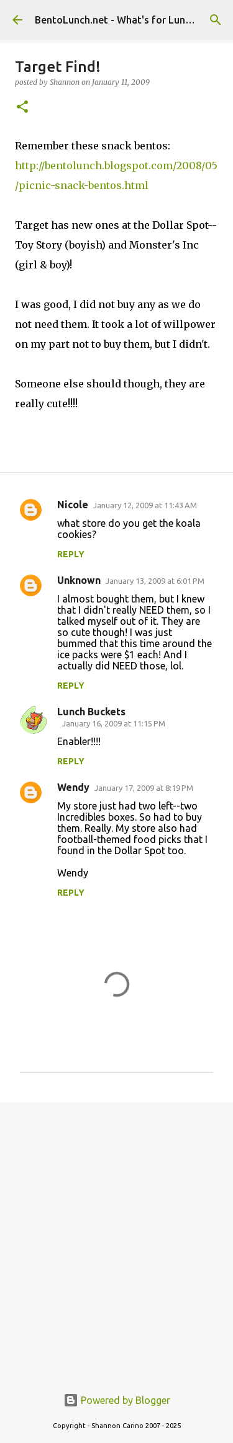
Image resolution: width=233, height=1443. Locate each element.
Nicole (72, 504)
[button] (22, 107)
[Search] (215, 20)
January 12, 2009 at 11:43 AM (145, 505)
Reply (71, 554)
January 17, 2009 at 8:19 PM (143, 787)
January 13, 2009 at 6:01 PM (155, 580)
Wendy (73, 787)
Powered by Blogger (116, 1400)
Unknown (79, 580)
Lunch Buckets (91, 711)
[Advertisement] (116, 1237)
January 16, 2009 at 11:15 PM (113, 723)
